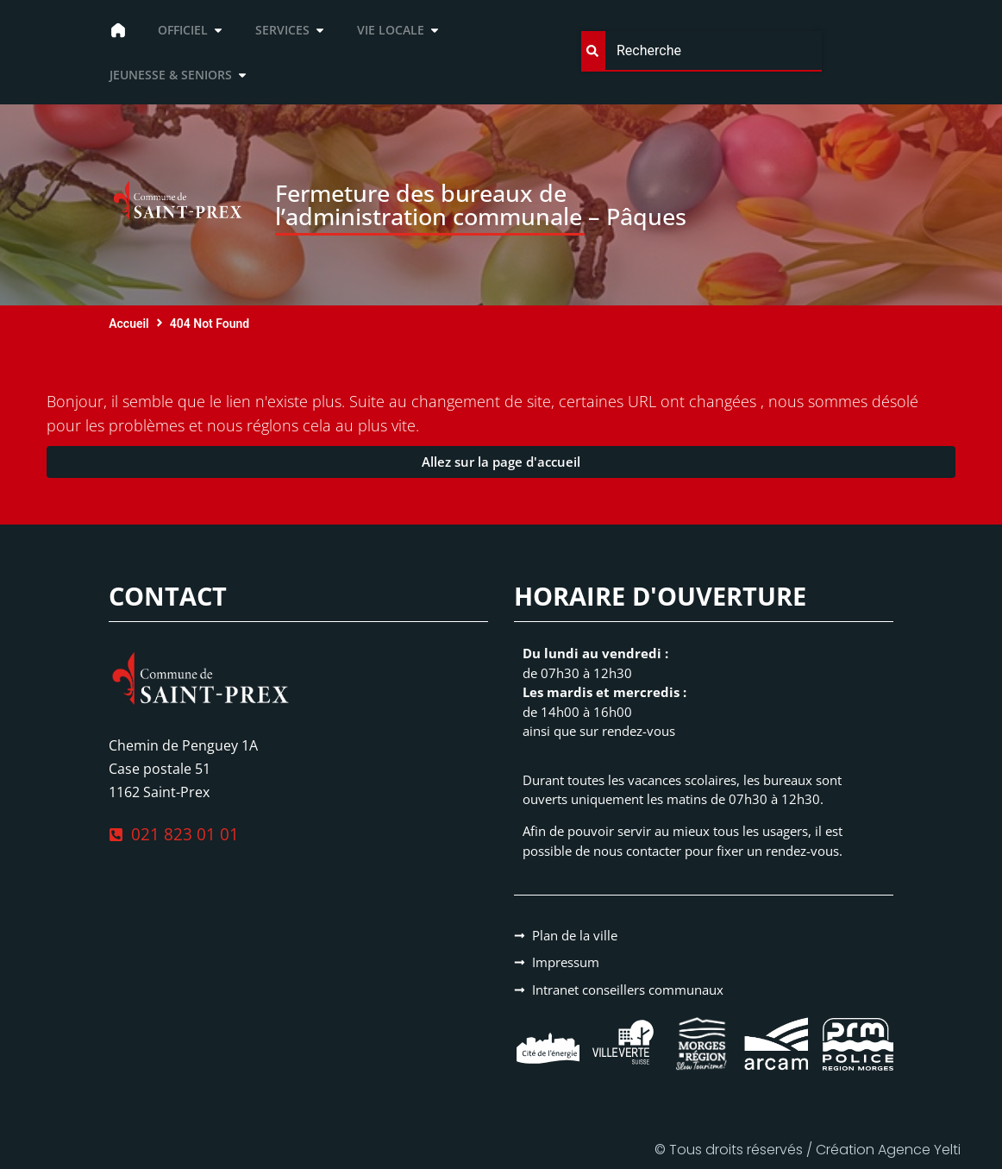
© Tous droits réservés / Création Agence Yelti (807, 1150)
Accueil (129, 323)
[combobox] (701, 51)
